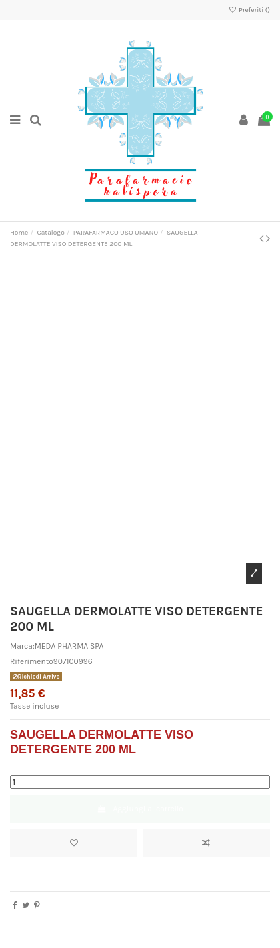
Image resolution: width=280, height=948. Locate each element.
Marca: (22, 646)
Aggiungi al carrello (140, 808)
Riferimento (31, 661)
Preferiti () (249, 10)
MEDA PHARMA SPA (69, 646)
